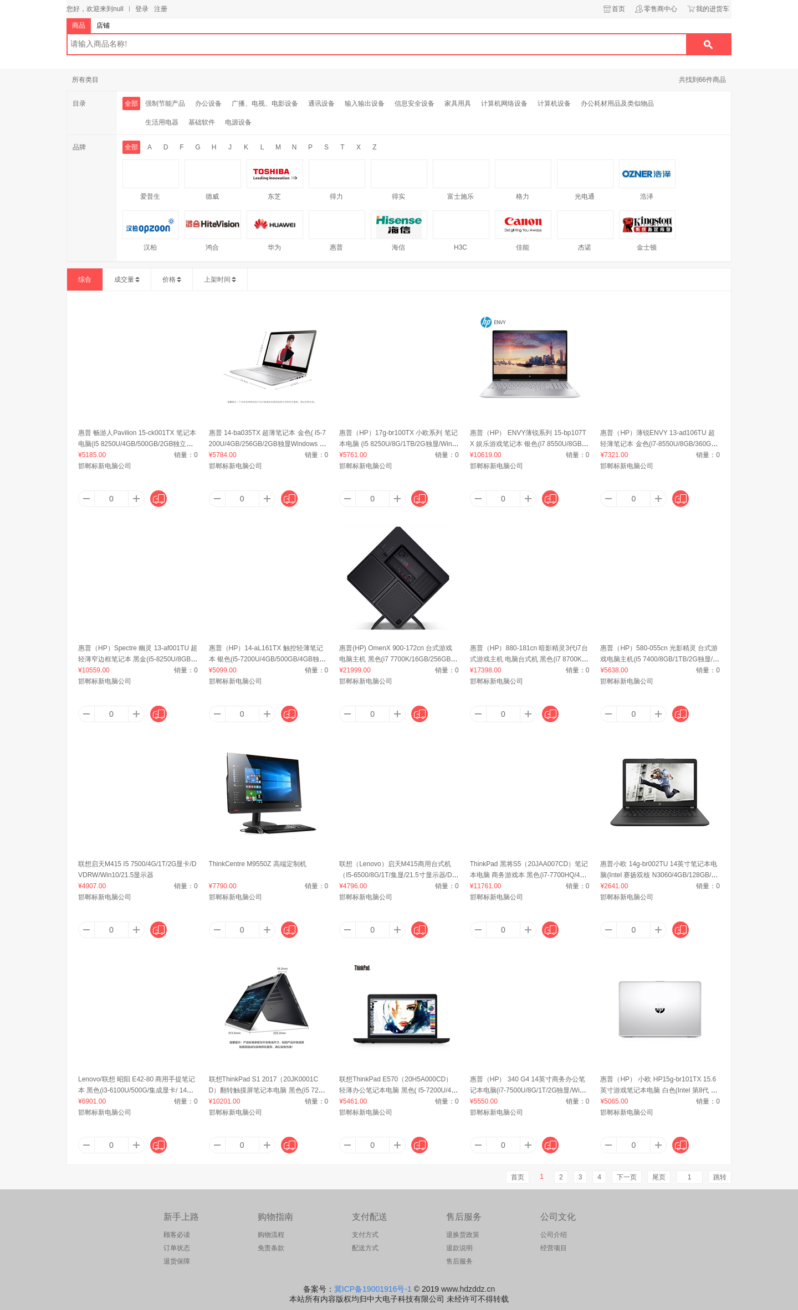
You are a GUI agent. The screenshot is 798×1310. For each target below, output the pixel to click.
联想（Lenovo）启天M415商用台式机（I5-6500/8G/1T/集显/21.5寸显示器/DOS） (398, 875)
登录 (142, 9)
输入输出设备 (365, 103)
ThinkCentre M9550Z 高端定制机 (257, 864)
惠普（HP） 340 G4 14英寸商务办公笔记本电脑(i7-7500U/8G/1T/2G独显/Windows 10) (528, 1090)
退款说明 (459, 1248)
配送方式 (365, 1248)
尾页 (659, 1177)
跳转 (720, 1177)
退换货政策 (462, 1235)
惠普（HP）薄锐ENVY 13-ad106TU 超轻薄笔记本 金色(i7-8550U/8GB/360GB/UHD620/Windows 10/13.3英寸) (658, 444)
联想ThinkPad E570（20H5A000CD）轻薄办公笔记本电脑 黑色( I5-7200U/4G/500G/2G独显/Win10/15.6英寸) (398, 1090)
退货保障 (176, 1261)
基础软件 (201, 122)
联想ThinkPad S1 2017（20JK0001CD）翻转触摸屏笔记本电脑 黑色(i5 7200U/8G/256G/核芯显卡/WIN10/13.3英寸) (267, 1090)
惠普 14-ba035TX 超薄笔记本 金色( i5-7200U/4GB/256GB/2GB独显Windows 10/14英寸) (267, 444)
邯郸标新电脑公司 (104, 466)
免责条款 (271, 1248)
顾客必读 (176, 1235)
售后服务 (459, 1261)
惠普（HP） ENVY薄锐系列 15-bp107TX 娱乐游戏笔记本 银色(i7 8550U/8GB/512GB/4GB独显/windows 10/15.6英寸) (528, 444)
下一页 (627, 1177)
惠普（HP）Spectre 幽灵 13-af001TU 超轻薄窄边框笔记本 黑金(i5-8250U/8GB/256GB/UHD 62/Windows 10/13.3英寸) (137, 659)
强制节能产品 (165, 103)
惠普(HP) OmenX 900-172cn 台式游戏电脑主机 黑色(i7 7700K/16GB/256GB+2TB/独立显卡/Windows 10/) (398, 659)
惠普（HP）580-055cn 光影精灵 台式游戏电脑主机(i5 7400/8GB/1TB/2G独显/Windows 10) (659, 659)
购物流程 (271, 1235)
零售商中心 (660, 9)
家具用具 (457, 103)
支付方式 (365, 1235)
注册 (160, 9)
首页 (618, 9)
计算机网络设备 (504, 103)
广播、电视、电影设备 (265, 103)
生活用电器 (161, 122)
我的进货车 (712, 9)
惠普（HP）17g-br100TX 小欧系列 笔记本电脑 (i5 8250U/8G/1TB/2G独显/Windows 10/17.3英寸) (398, 444)
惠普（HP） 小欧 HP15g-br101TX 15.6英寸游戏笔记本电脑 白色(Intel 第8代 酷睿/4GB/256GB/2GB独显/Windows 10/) (658, 1090)
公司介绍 (553, 1235)
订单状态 (176, 1248)
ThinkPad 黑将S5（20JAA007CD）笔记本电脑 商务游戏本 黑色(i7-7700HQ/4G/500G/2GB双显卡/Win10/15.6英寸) (529, 875)
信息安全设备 (414, 103)
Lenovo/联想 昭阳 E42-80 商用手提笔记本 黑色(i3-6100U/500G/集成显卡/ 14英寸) (136, 1090)
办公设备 (208, 103)
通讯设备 (321, 103)
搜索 (708, 44)
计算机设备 (554, 103)
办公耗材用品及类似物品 (617, 103)
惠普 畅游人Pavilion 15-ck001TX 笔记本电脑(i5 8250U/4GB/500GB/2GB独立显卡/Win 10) (137, 444)
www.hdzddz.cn (468, 1289)
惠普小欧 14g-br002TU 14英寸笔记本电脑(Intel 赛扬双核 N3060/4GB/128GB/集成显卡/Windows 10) (659, 875)
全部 (131, 103)
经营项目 (553, 1248)
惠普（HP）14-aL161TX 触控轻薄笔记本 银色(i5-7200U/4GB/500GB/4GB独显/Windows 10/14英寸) (268, 659)
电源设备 (238, 122)
